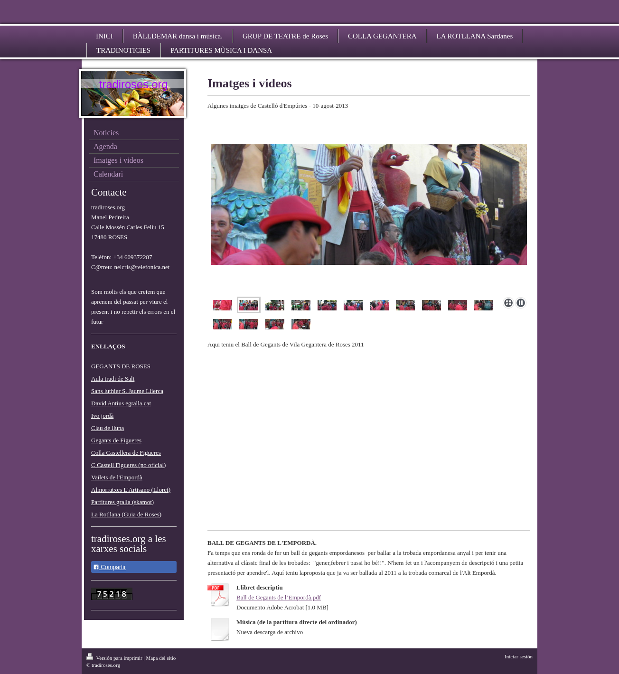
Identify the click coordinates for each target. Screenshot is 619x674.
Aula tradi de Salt (112, 378)
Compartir (109, 567)
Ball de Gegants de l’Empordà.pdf (278, 597)
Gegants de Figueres (116, 440)
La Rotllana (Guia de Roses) (126, 514)
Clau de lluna (107, 427)
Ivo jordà (102, 415)
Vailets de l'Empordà (116, 477)
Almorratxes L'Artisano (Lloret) (130, 489)
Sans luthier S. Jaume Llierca (127, 390)
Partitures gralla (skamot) (122, 502)
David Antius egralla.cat (121, 403)
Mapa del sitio (161, 658)
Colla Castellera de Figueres (126, 452)
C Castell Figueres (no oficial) (128, 464)
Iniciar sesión (519, 656)
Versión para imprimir (114, 658)
